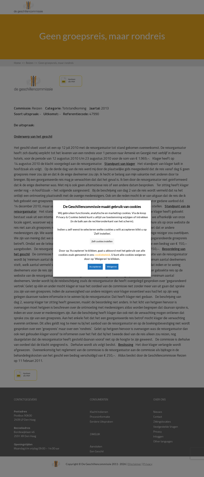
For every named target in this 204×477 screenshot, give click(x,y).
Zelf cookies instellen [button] (102, 241)
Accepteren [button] (95, 266)
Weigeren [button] (112, 266)
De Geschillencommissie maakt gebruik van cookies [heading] (102, 206)
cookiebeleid (102, 254)
